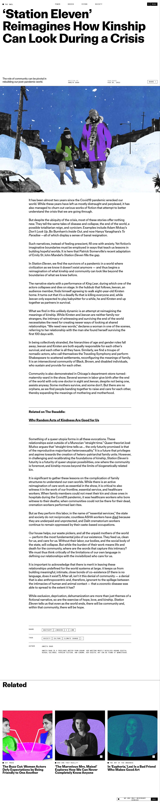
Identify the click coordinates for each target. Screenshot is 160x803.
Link (72, 630)
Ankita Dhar (73, 83)
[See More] (82, 638)
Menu (154, 4)
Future (85, 4)
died (115, 517)
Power (57, 4)
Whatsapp (47, 630)
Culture (57, 638)
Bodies (71, 4)
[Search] (149, 4)
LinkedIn (59, 630)
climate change (71, 638)
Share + (152, 82)
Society (98, 4)
